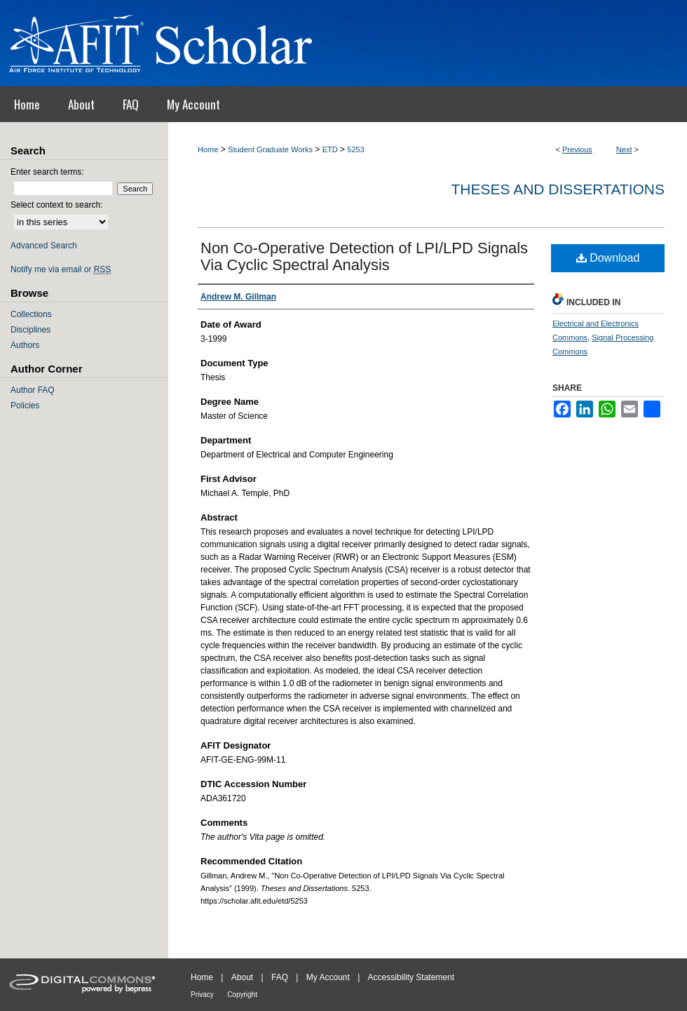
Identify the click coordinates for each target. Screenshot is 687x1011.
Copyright (242, 994)
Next (624, 149)
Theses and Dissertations (558, 189)
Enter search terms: (47, 172)
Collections (31, 314)
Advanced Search (44, 245)
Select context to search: (56, 205)
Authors (25, 345)
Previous (577, 149)
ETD (330, 149)
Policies (25, 405)
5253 (355, 149)
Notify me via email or (61, 269)
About (242, 977)
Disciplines (30, 330)
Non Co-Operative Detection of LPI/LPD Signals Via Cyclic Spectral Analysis (364, 256)
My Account (328, 977)
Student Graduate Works (270, 149)
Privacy (202, 994)
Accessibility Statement (411, 977)
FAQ (279, 977)
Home (208, 149)
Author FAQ (33, 390)
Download (608, 258)
